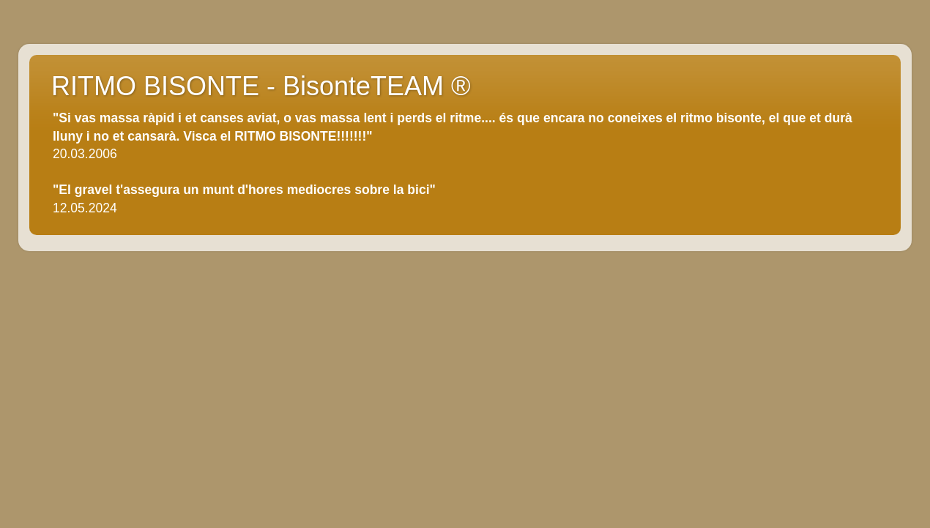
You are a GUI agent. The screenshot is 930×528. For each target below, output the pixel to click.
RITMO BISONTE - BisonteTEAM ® (261, 86)
